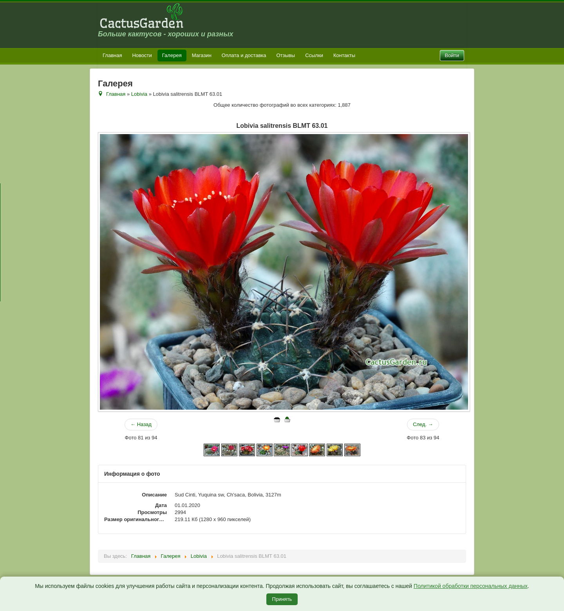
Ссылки (314, 55)
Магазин (202, 55)
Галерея (172, 55)
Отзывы (286, 55)
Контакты (344, 55)
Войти (452, 55)
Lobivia (139, 94)
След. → (423, 424)
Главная (112, 55)
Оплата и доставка (244, 55)
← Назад (141, 424)
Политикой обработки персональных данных (471, 586)
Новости (142, 55)
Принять (282, 599)
